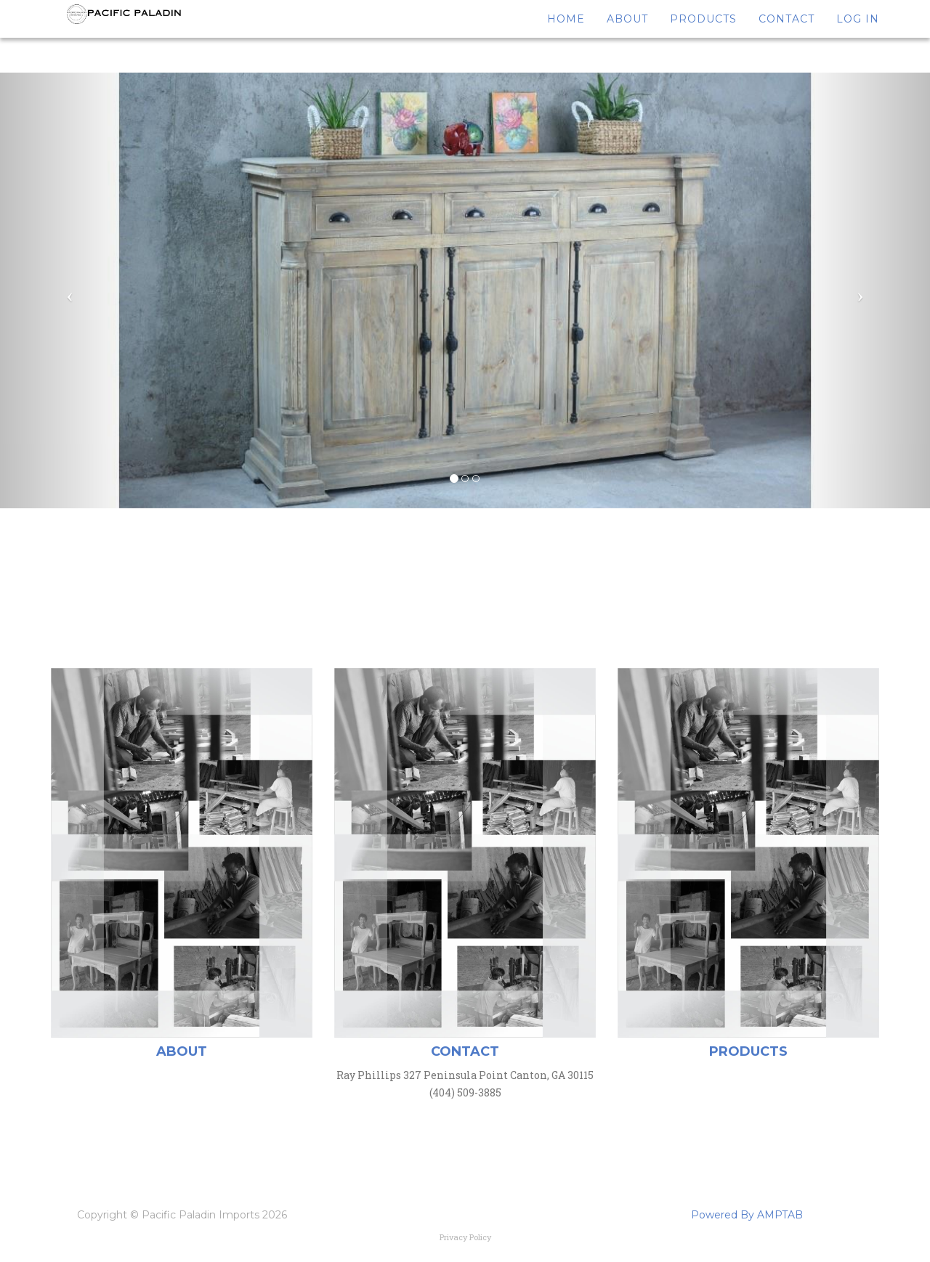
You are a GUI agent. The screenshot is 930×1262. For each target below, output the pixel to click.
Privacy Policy (465, 1237)
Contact (786, 36)
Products (703, 36)
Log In (857, 36)
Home (566, 36)
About (627, 36)
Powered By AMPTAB (747, 1214)
